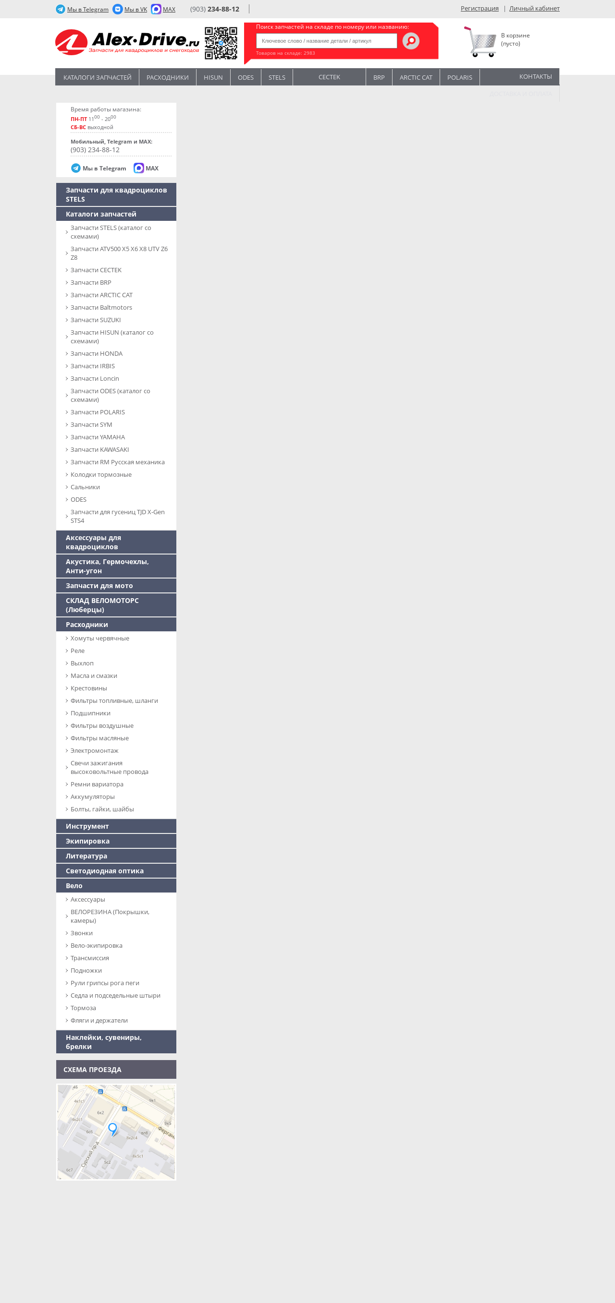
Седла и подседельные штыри (115, 995)
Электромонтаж (95, 750)
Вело (74, 885)
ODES (78, 499)
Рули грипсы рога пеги (105, 982)
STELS (277, 77)
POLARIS (459, 77)
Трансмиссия (90, 957)
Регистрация (480, 8)
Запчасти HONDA (97, 353)
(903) (214, 8)
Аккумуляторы (93, 796)
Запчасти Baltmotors (101, 307)
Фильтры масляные (100, 738)
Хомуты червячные (100, 638)
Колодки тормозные (101, 474)
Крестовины (89, 688)
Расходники (168, 77)
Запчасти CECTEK (96, 269)
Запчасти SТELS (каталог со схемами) (111, 232)
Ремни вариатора (97, 784)
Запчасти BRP (91, 282)
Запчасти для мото (99, 585)
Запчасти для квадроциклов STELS (116, 194)
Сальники (85, 487)
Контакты (535, 76)
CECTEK (329, 76)
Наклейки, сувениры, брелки (104, 1042)
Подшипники (91, 713)
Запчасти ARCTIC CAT (102, 294)
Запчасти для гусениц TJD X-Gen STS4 (118, 516)
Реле (78, 650)
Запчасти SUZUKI (96, 319)
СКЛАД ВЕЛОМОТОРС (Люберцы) (102, 605)
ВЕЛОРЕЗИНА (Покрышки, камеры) (110, 916)
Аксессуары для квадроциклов (93, 542)
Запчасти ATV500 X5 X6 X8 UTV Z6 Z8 (119, 253)
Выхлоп (82, 663)
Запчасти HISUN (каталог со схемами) (112, 336)
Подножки (86, 970)
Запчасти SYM (91, 424)
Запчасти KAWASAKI (100, 449)
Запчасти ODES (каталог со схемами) (110, 395)
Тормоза (83, 1007)
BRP (379, 77)
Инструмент (87, 826)
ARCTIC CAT (416, 77)
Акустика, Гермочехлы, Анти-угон (107, 566)
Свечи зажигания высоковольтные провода (109, 767)
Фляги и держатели (99, 1020)
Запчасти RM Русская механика (118, 462)
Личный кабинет (534, 8)
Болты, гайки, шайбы (102, 809)
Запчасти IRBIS (93, 366)
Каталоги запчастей (97, 77)
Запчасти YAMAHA (98, 437)
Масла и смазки (94, 675)
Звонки (82, 933)
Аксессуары (88, 899)
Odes (246, 77)
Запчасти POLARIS (98, 412)
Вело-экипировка (97, 945)
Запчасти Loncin (95, 378)
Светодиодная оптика (105, 870)
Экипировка (88, 840)
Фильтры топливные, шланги (114, 700)
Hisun (213, 77)
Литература (86, 855)
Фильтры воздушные (102, 725)
